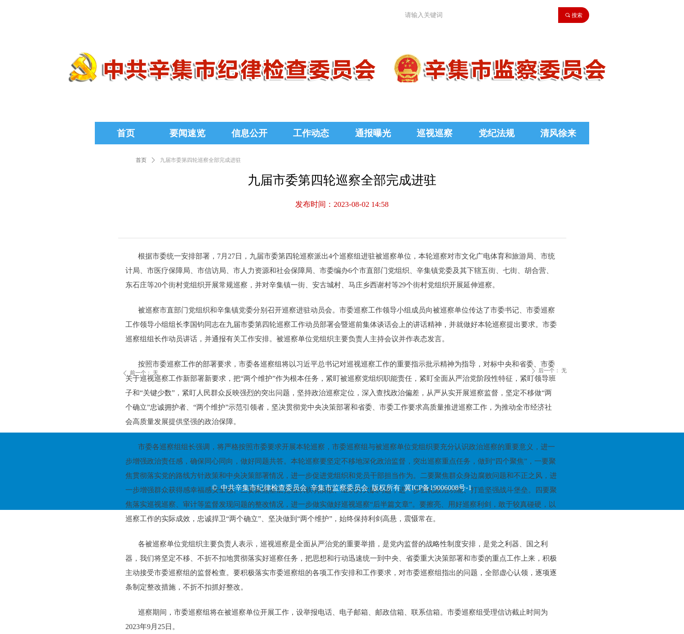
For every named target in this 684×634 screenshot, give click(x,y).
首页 (141, 160)
